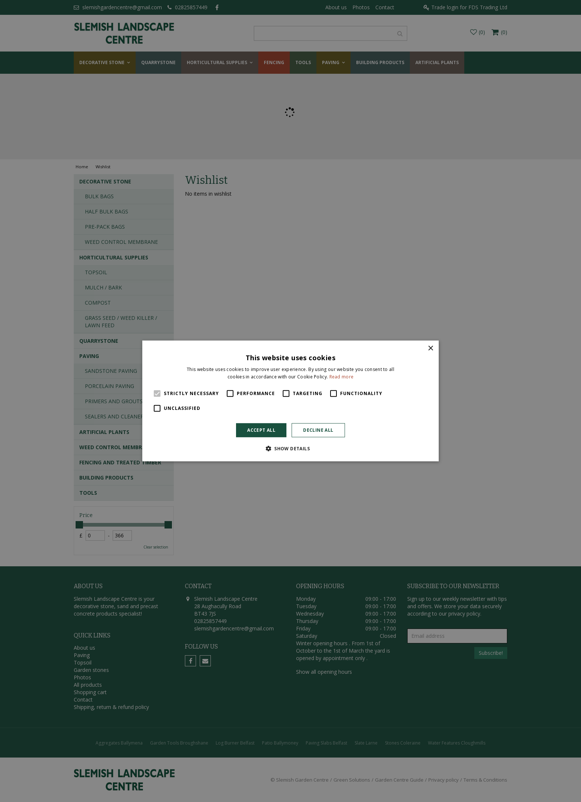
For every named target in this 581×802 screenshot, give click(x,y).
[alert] (290, 401)
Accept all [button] (261, 430)
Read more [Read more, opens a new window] (341, 377)
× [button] (430, 348)
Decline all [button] (318, 430)
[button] (290, 448)
